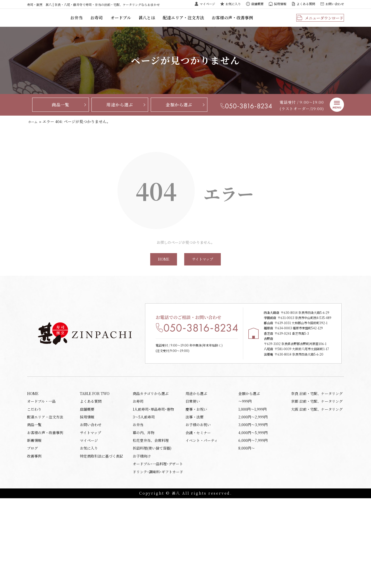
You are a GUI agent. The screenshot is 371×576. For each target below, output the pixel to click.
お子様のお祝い (198, 495)
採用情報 (280, 4)
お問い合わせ (334, 4)
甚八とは (176, 21)
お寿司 (128, 21)
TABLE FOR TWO (94, 460)
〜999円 (245, 469)
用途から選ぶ (119, 112)
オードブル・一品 (41, 469)
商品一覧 (61, 112)
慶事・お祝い (196, 478)
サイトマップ (203, 268)
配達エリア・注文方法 (211, 21)
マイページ (207, 4)
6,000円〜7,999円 (253, 513)
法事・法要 (194, 487)
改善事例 (34, 531)
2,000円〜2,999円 (253, 487)
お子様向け (142, 531)
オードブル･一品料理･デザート (158, 540)
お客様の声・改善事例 (257, 21)
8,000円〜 (246, 522)
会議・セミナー (198, 504)
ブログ (32, 522)
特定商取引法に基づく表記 (101, 531)
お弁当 (109, 21)
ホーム (34, 129)
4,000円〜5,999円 (253, 504)
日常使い (192, 469)
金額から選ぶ (179, 112)
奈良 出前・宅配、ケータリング (317, 460)
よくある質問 (306, 4)
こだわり (34, 478)
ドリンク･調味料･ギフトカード (158, 549)
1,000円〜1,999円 (252, 478)
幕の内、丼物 (143, 504)
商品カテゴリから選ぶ (150, 460)
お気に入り (233, 4)
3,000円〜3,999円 (253, 495)
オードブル (151, 21)
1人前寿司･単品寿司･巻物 (153, 478)
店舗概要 (257, 4)
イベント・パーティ (201, 513)
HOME (163, 268)
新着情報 (34, 513)
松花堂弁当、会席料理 (151, 513)
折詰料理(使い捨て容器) (152, 522)
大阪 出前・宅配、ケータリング (317, 478)
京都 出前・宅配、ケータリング (317, 469)
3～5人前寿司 (144, 487)
